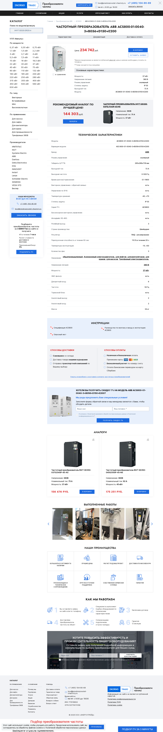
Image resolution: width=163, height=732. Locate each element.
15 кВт (13, 61)
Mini (14, 104)
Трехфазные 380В (20, 135)
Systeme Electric (19, 153)
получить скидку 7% (113, 420)
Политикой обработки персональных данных (65, 728)
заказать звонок (26, 215)
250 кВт (25, 77)
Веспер (15, 188)
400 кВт (36, 81)
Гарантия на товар (53, 692)
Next (152, 524)
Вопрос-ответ (51, 703)
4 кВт (35, 54)
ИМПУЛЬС (17, 147)
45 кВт (13, 67)
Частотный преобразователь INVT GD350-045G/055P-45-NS (126, 471)
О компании (41, 13)
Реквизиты (32, 709)
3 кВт (12, 54)
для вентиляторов (135, 257)
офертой (112, 60)
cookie (26, 725)
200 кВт (36, 74)
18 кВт (24, 61)
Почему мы (32, 689)
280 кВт (36, 77)
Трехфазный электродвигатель (134, 259)
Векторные (17, 97)
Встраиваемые (18, 101)
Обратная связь (52, 698)
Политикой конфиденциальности (122, 660)
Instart (15, 172)
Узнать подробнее (100, 377)
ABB (14, 156)
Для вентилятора (19, 125)
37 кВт (36, 64)
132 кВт (36, 71)
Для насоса (17, 119)
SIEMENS (16, 182)
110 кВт (25, 71)
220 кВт (14, 77)
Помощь (49, 684)
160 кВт (13, 74)
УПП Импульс (16, 39)
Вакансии (31, 703)
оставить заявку (138, 55)
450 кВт (14, 84)
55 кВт (24, 67)
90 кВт (13, 71)
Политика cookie (115, 705)
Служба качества (34, 706)
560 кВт (36, 84)
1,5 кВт (24, 51)
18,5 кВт (37, 61)
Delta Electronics (19, 163)
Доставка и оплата (134, 37)
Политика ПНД (114, 702)
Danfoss (15, 159)
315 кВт (13, 81)
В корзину (138, 50)
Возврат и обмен (52, 701)
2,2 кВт (36, 51)
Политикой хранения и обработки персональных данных (107, 414)
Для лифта (16, 122)
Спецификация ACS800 (63, 328)
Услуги (80, 13)
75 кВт (36, 67)
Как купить (127, 13)
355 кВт (25, 81)
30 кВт (24, 64)
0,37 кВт (14, 47)
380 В (146, 265)
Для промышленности (22, 132)
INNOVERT (17, 169)
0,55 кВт (25, 47)
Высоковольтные (19, 107)
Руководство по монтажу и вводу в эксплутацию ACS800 (125, 329)
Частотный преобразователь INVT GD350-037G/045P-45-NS (125, 105)
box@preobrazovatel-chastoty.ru (111, 3)
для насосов (112, 259)
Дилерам (31, 701)
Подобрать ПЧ (26, 252)
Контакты (149, 13)
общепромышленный (73, 257)
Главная (19, 13)
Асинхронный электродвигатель (99, 257)
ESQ (14, 166)
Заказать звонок (135, 6)
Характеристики (64, 37)
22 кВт (13, 64)
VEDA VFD (16, 185)
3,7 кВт (24, 54)
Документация (99, 37)
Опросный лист (102, 13)
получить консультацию (130, 655)
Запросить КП (83, 5)
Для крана (16, 129)
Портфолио (32, 692)
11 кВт (36, 57)
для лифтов (120, 257)
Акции (61, 13)
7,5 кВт (24, 57)
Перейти (73, 121)
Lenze (14, 175)
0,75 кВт (37, 47)
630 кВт (14, 87)
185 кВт (25, 74)
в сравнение (60, 74)
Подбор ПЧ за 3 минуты (137, 729)
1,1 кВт (13, 51)
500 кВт (25, 84)
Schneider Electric (20, 179)
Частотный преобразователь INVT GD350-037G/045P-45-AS (71, 471)
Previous (48, 524)
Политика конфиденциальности (122, 699)
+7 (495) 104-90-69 (139, 3)
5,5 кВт (13, 57)
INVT (14, 150)
